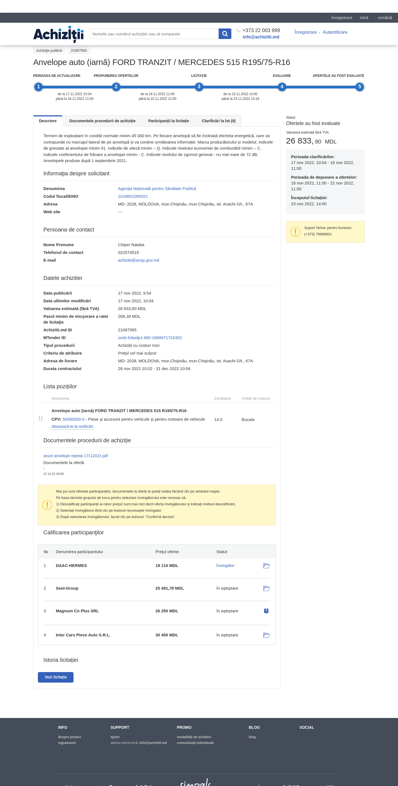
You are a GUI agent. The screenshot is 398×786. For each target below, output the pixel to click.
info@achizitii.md (261, 24)
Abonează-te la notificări (72, 426)
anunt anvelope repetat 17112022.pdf (75, 456)
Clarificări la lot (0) (218, 121)
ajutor (115, 737)
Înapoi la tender (48, 38)
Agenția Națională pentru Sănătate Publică (157, 188)
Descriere (48, 121)
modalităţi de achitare (194, 737)
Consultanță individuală (195, 743)
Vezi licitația (56, 677)
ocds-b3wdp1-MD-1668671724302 (150, 337)
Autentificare (335, 19)
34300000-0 (73, 419)
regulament (67, 743)
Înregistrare (306, 19)
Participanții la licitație (168, 121)
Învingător (225, 565)
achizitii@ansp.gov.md (138, 260)
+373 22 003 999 (258, 17)
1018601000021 (133, 196)
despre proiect (69, 737)
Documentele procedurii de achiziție (102, 121)
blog (252, 737)
